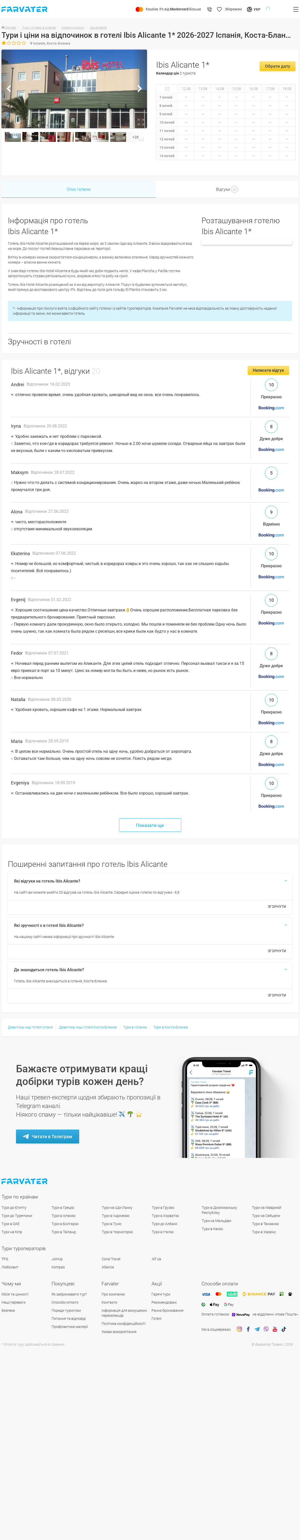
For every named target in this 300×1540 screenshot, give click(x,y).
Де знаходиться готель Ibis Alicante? (49, 969)
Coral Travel (111, 1259)
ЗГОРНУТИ (277, 907)
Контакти (109, 1302)
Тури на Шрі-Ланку (117, 1208)
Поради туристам (66, 1310)
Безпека (8, 1310)
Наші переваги (14, 1302)
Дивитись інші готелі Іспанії (30, 1027)
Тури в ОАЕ (11, 1224)
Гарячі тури (161, 1294)
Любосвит (10, 1267)
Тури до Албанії (164, 1224)
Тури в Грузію (163, 1208)
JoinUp (57, 1259)
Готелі (156, 1319)
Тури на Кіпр (12, 1232)
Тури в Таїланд (64, 1232)
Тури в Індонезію (115, 1216)
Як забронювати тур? (69, 1294)
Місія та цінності (15, 1294)
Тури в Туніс (112, 1224)
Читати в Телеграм (52, 1136)
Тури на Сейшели (266, 1216)
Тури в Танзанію (265, 1224)
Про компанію (113, 1294)
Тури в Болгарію (65, 1224)
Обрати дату (277, 66)
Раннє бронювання (168, 1310)
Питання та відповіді (69, 1319)
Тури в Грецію (63, 1208)
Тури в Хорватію (165, 1216)
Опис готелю (79, 189)
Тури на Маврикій (266, 1208)
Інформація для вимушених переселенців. (124, 1313)
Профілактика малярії (70, 1327)
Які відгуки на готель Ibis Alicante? (47, 881)
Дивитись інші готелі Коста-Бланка (88, 1027)
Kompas (58, 1267)
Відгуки (227, 189)
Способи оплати (65, 1302)
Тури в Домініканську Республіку (219, 1210)
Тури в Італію (163, 1232)
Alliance (108, 1267)
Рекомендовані (164, 1302)
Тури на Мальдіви (216, 1221)
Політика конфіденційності (123, 1324)
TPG (5, 1259)
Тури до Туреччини (17, 1216)
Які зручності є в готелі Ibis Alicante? (49, 925)
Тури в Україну (264, 1232)
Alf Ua (156, 1259)
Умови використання (119, 1332)
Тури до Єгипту (14, 1208)
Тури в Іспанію (135, 1027)
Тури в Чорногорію (117, 1232)
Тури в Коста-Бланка (170, 1027)
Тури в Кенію (212, 1229)
